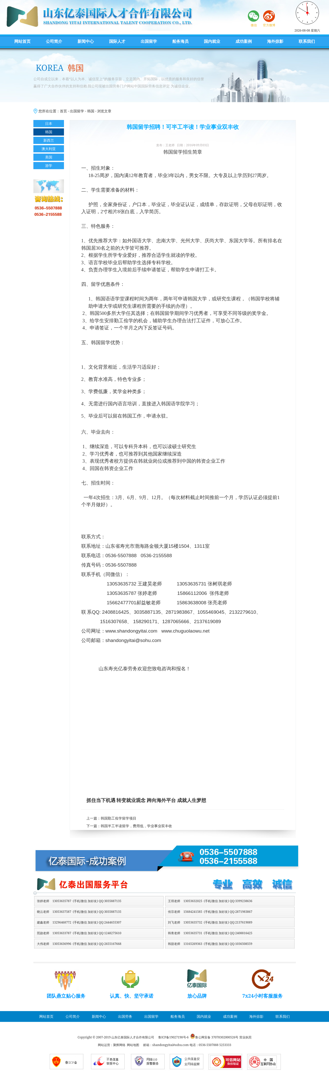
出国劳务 (125, 1016)
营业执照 (245, 1037)
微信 (254, 25)
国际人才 (117, 41)
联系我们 (307, 41)
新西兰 (48, 140)
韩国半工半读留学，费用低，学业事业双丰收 (136, 826)
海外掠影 (275, 41)
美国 (48, 157)
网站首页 (22, 41)
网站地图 (133, 1045)
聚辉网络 (119, 1045)
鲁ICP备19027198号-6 (173, 1037)
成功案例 (243, 41)
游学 (48, 165)
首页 (63, 111)
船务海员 (180, 41)
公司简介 (54, 41)
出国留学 (149, 41)
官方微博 (269, 25)
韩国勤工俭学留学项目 (118, 818)
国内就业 (212, 41)
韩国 (90, 111)
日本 (48, 123)
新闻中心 (85, 41)
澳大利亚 (49, 148)
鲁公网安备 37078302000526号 (216, 1037)
